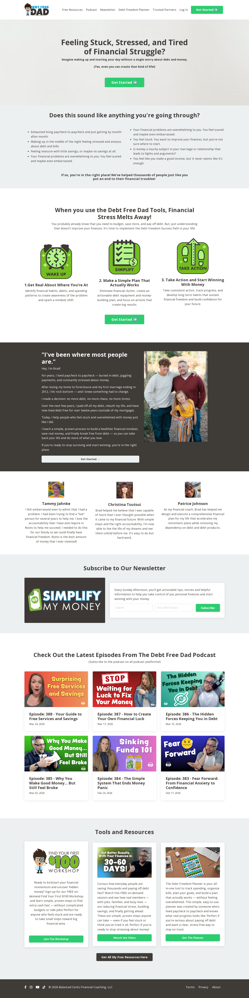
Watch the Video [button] (124, 942)
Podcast (91, 10)
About (216, 990)
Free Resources (72, 10)
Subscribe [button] (208, 608)
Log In (183, 10)
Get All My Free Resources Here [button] (124, 960)
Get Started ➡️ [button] (207, 10)
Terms (190, 990)
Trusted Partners (164, 10)
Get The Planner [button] (193, 939)
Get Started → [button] (90, 460)
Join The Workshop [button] (56, 941)
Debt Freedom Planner (133, 10)
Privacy (203, 990)
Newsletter (107, 10)
